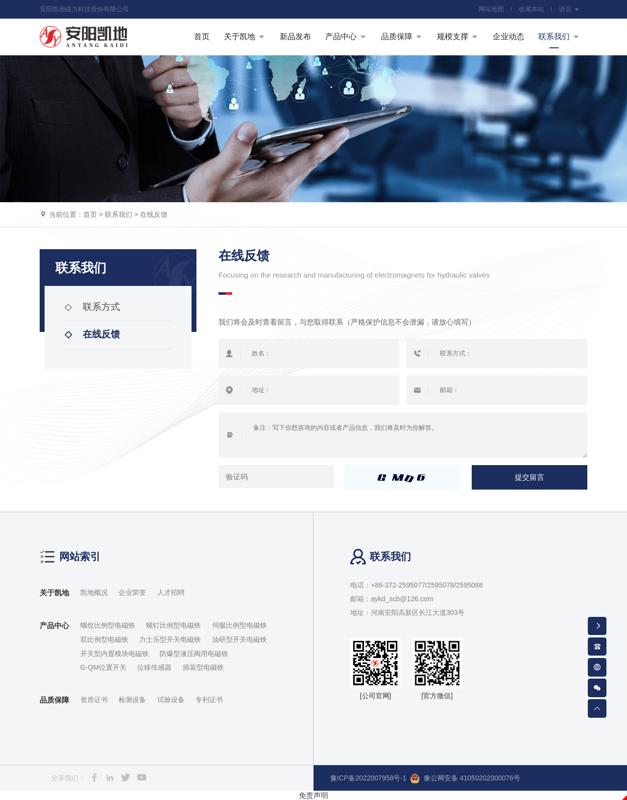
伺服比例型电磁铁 (239, 625)
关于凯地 (54, 592)
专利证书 (209, 700)
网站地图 (491, 9)
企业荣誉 (132, 592)
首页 (90, 214)
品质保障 (54, 700)
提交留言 (529, 477)
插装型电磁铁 (203, 667)
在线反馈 (154, 214)
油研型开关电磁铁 (239, 639)
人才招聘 (171, 592)
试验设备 (171, 700)
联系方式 (93, 307)
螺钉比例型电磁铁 (173, 625)
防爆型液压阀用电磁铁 (194, 654)
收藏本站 (531, 9)
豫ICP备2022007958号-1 (368, 778)
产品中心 (54, 625)
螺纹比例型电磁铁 (107, 625)
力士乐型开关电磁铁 (170, 639)
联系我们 (118, 214)
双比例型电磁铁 (104, 639)
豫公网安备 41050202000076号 (465, 778)
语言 (569, 9)
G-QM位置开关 (103, 667)
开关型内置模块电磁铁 (114, 654)
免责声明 (313, 795)
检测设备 (132, 700)
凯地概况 (94, 592)
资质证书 (94, 700)
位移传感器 (154, 667)
